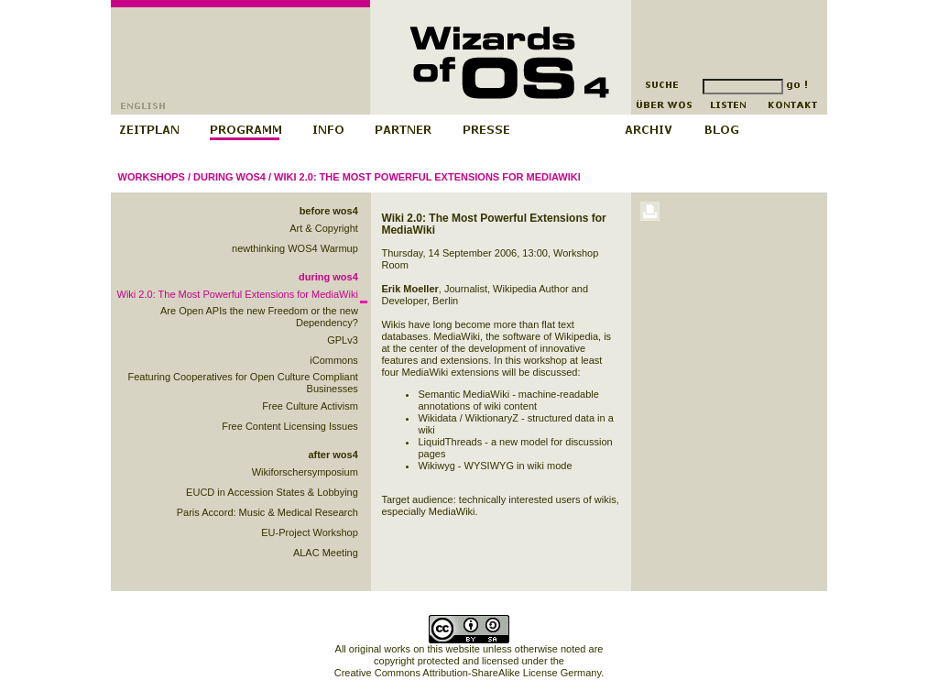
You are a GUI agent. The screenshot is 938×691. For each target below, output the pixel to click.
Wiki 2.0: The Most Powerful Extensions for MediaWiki (427, 176)
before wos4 (329, 210)
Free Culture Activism (310, 405)
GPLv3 (342, 340)
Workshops (151, 176)
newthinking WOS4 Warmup (295, 248)
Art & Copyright (323, 228)
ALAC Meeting (325, 552)
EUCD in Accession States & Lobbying (272, 492)
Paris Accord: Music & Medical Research (267, 512)
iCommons (334, 360)
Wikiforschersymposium (305, 471)
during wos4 (229, 176)
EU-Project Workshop (309, 532)
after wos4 (332, 454)
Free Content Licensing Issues (290, 426)
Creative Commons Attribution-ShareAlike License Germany (467, 672)
